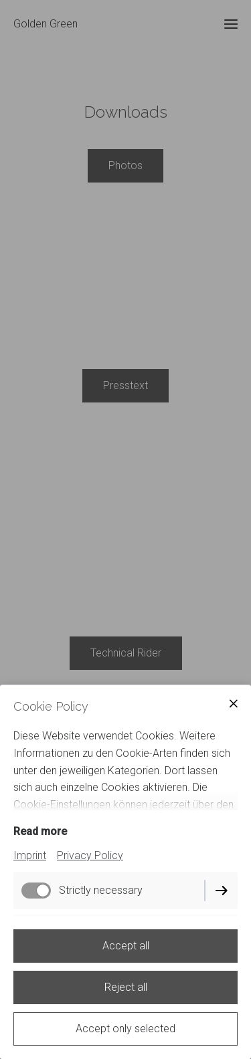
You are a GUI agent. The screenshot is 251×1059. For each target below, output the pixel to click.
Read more (40, 831)
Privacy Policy (90, 855)
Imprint (29, 855)
